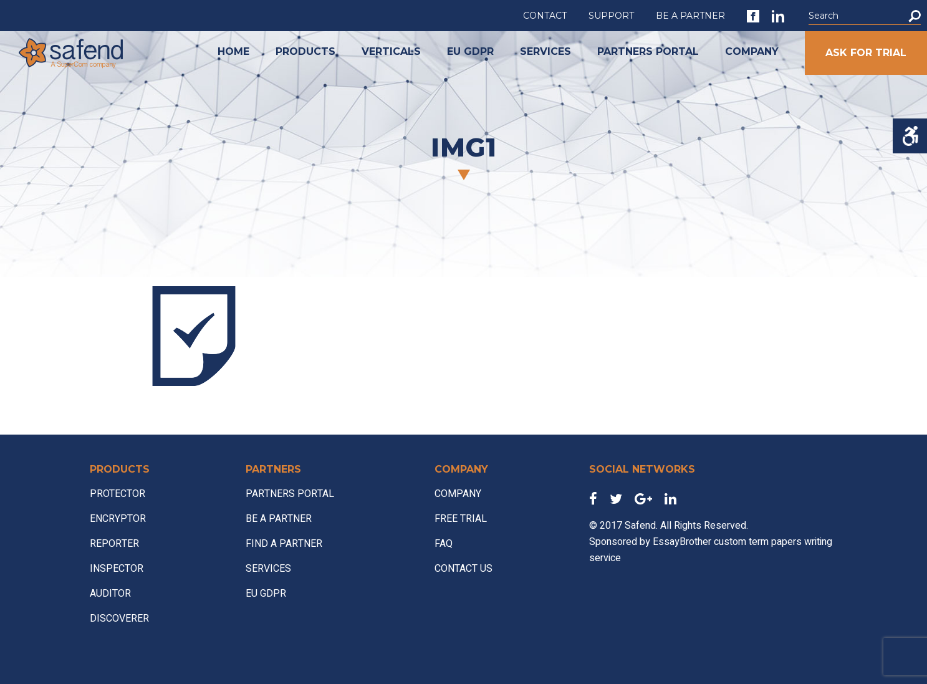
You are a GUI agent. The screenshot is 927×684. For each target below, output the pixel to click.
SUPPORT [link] (611, 15)
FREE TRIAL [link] (461, 518)
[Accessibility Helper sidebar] (910, 135)
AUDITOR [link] (110, 593)
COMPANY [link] (752, 51)
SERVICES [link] (545, 51)
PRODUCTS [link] (305, 51)
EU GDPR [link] (470, 51)
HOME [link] (233, 51)
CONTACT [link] (545, 15)
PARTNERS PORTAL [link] (648, 51)
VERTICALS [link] (391, 51)
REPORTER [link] (114, 543)
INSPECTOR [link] (116, 568)
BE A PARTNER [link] (690, 15)
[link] (753, 16)
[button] (914, 16)
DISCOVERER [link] (119, 618)
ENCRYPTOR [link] (118, 518)
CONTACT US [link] (463, 568)
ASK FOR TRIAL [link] (865, 53)
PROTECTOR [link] (117, 493)
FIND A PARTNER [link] (284, 543)
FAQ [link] (444, 543)
